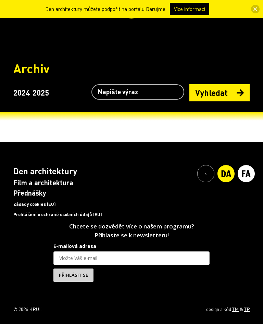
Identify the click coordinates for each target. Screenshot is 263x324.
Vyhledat (219, 92)
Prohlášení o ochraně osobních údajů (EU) (57, 214)
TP (247, 309)
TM (235, 309)
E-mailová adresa (74, 246)
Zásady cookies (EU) (34, 204)
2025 (41, 92)
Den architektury (45, 171)
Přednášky (29, 192)
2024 (21, 92)
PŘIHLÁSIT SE (73, 275)
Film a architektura (43, 182)
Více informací (189, 8)
